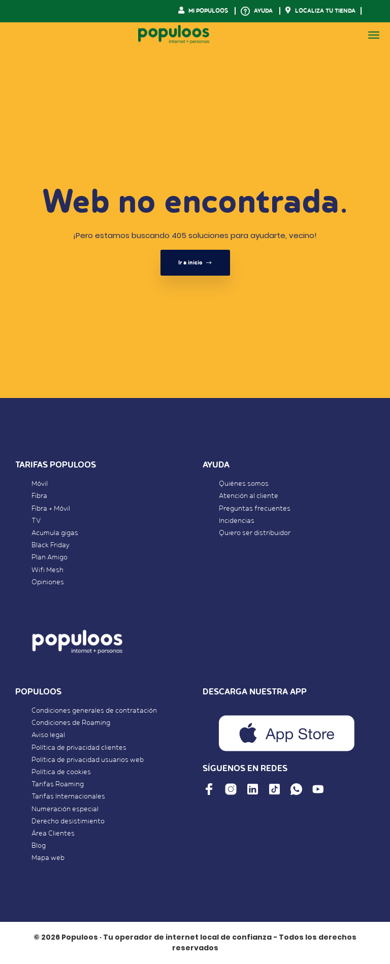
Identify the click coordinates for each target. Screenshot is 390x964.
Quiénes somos (244, 484)
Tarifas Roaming (57, 784)
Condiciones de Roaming (70, 723)
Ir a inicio (195, 263)
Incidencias (236, 521)
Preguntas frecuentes (254, 509)
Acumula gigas (54, 533)
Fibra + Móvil (50, 509)
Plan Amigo (49, 557)
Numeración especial (65, 809)
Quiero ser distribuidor (254, 533)
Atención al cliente (248, 496)
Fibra (39, 496)
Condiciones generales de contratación (94, 711)
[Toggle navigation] (374, 35)
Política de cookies (61, 772)
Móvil (39, 484)
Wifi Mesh (47, 570)
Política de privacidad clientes (78, 748)
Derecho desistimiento (68, 821)
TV (36, 521)
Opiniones (47, 582)
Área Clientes (53, 833)
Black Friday (50, 545)
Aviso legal (48, 735)
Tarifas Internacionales (68, 796)
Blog (38, 846)
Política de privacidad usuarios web (87, 760)
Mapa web (47, 858)
